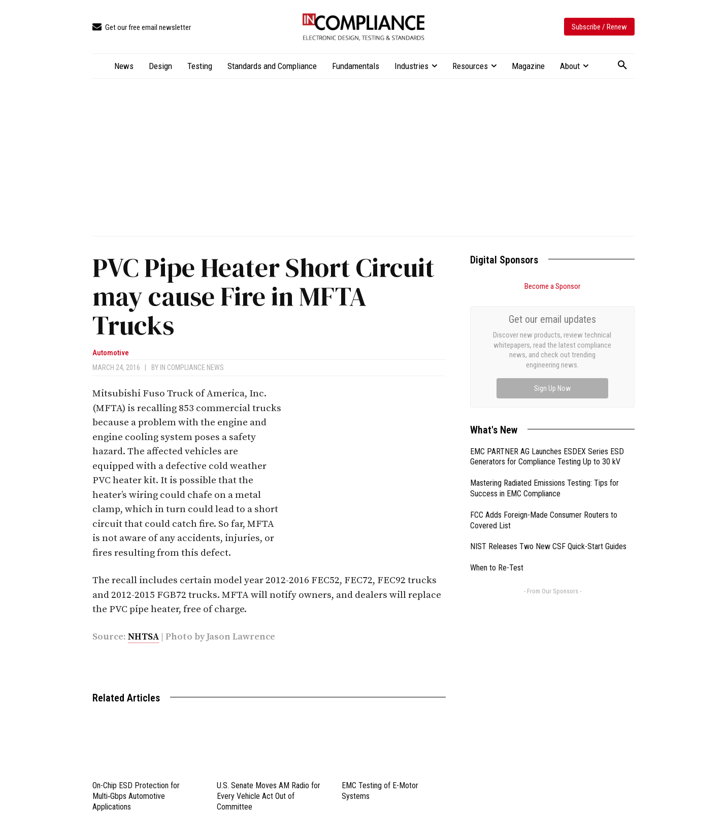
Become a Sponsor (552, 286)
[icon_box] (141, 27)
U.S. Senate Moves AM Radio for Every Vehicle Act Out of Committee (268, 796)
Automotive (110, 353)
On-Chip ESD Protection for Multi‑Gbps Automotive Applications (136, 796)
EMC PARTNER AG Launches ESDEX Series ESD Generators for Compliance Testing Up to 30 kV (547, 342)
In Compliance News (192, 367)
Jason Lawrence (241, 637)
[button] (622, 65)
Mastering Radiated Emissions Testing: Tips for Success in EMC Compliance (544, 374)
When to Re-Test (496, 453)
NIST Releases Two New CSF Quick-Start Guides (548, 432)
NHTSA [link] (143, 637)
